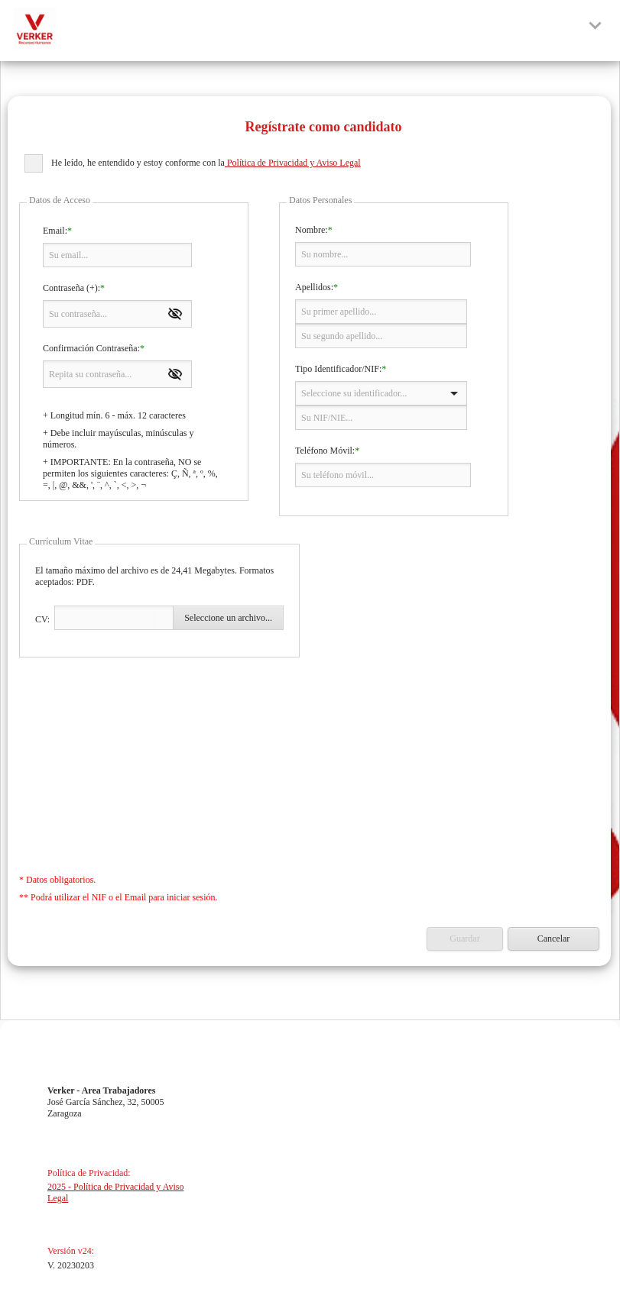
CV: (42, 619)
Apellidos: (314, 287)
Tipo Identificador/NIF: (338, 368)
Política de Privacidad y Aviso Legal (293, 162)
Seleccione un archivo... (228, 617)
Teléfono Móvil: (325, 450)
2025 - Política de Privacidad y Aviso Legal (115, 1192)
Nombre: (311, 230)
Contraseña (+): (71, 288)
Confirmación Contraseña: (91, 348)
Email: (55, 230)
